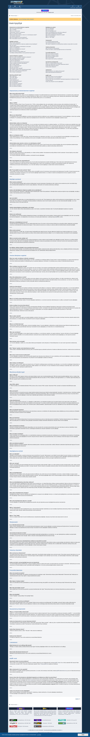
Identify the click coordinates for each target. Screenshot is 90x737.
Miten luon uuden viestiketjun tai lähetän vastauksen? (20, 57)
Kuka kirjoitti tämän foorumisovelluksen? (54, 76)
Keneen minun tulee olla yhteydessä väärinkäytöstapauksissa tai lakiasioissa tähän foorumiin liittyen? (62, 80)
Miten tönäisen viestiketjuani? (16, 71)
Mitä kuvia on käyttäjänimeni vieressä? (17, 49)
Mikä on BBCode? (13, 76)
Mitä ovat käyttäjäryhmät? (51, 31)
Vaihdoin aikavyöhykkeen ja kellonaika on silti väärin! (20, 46)
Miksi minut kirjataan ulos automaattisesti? (18, 37)
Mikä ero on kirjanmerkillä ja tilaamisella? (54, 63)
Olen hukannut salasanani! (15, 36)
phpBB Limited (57, 662)
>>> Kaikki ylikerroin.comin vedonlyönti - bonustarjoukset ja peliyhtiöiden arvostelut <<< (45, 730)
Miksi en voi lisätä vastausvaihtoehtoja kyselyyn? (19, 62)
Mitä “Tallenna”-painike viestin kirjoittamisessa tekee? (20, 69)
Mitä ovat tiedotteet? (14, 82)
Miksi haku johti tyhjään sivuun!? (52, 56)
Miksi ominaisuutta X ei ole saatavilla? (53, 77)
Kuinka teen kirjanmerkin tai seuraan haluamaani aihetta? (57, 64)
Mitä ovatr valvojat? (50, 29)
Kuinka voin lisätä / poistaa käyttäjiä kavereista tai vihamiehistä (58, 49)
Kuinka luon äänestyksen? (15, 60)
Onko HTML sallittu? (14, 77)
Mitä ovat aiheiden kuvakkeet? (16, 86)
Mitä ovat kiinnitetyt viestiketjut (16, 83)
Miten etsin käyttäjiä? (50, 57)
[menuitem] (15, 7)
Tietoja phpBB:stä (44, 664)
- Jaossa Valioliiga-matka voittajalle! (26, 19)
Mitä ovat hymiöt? (13, 78)
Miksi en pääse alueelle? (14, 64)
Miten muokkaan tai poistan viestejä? (17, 58)
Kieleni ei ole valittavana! (15, 47)
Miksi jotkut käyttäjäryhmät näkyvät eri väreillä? (55, 34)
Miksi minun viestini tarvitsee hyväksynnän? (18, 70)
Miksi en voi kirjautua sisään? (15, 33)
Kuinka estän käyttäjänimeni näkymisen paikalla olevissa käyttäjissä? (23, 44)
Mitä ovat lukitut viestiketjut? (15, 84)
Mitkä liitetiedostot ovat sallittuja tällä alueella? (55, 71)
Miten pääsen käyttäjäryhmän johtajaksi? (54, 33)
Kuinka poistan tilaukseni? (51, 66)
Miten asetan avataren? (14, 50)
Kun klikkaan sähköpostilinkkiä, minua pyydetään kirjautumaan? (22, 52)
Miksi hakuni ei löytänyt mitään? (52, 55)
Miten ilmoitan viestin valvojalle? (16, 68)
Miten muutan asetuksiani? (15, 42)
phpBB (56, 216)
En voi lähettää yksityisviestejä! (52, 41)
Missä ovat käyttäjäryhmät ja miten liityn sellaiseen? (56, 32)
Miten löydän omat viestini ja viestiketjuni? (54, 58)
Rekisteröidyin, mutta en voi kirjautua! (17, 32)
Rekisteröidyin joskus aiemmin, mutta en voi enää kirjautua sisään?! (23, 34)
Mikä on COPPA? (13, 29)
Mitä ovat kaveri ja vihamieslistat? (52, 48)
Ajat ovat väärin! (13, 45)
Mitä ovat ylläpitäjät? (50, 28)
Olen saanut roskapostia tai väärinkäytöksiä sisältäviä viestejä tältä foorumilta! (61, 44)
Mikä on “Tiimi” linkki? (50, 37)
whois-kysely (30, 680)
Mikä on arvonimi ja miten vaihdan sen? (18, 51)
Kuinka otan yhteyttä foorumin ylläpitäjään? (54, 81)
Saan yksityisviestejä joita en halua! (53, 42)
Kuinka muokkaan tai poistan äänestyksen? (18, 63)
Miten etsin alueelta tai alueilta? (52, 53)
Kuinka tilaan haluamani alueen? (52, 65)
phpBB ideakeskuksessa (61, 670)
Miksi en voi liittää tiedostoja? (16, 65)
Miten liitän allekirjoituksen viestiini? (17, 59)
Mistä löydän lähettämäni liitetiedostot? (54, 72)
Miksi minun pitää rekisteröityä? (16, 28)
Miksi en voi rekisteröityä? (15, 31)
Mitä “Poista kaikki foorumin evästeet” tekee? (19, 38)
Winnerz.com (51, 12)
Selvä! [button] (83, 734)
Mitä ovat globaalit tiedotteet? (16, 81)
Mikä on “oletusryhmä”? (50, 36)
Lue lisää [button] (39, 734)
